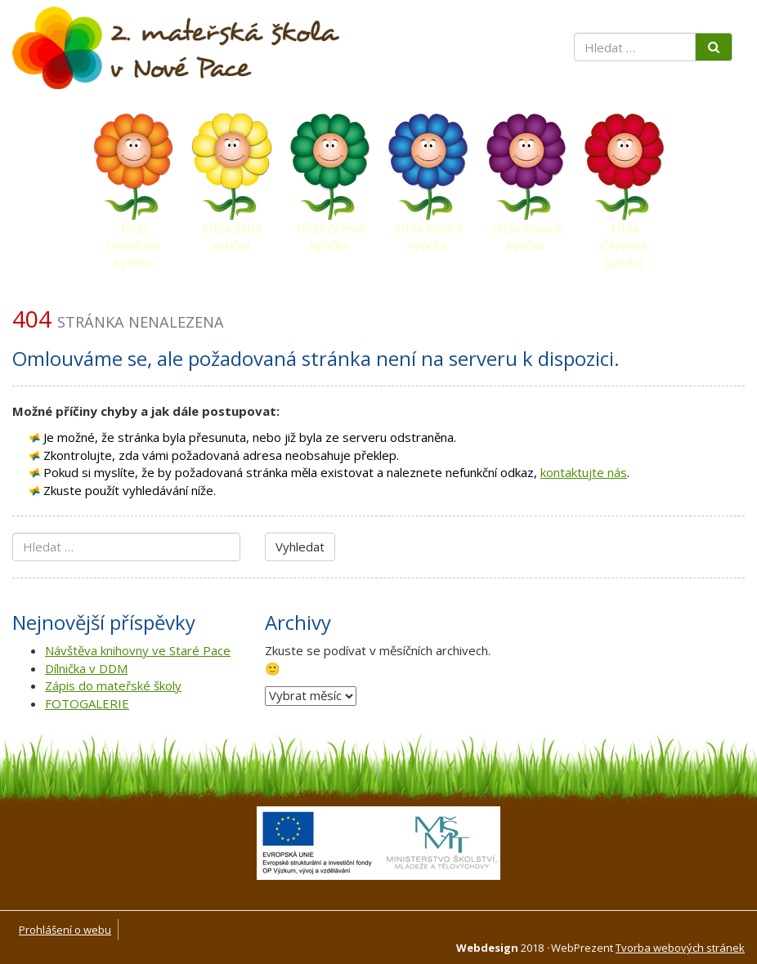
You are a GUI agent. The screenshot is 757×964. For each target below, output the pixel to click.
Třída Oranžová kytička (133, 232)
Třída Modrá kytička (428, 232)
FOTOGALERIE (87, 703)
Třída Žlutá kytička (231, 232)
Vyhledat (300, 546)
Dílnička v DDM (86, 668)
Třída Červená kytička (624, 232)
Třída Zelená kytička (329, 232)
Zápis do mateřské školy (113, 685)
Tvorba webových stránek (680, 947)
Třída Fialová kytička (526, 232)
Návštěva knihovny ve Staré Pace (138, 650)
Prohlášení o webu (65, 929)
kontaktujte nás (583, 472)
